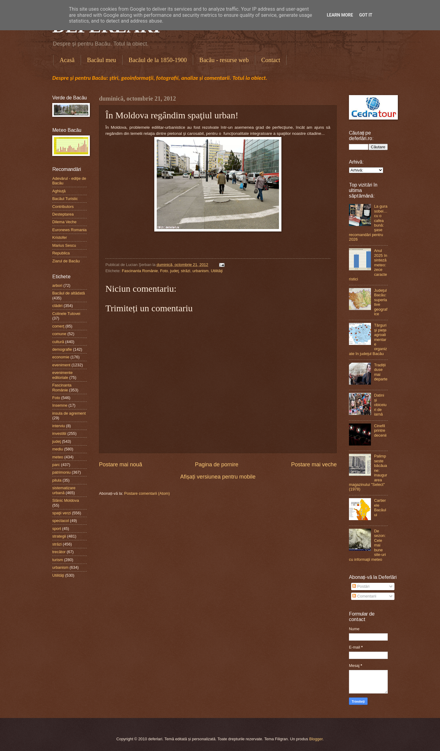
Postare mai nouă (120, 464)
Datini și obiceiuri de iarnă (380, 404)
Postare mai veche (314, 464)
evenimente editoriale (62, 374)
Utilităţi (217, 270)
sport (56, 528)
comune (59, 333)
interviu (58, 426)
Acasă (67, 60)
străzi (185, 270)
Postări (360, 586)
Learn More (340, 15)
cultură (58, 341)
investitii (59, 433)
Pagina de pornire (216, 464)
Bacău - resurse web (224, 60)
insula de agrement (69, 413)
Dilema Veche (64, 222)
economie (60, 357)
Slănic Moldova (65, 500)
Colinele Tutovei (66, 313)
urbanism (201, 270)
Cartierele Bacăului (380, 507)
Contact (270, 60)
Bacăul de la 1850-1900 (158, 60)
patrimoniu (61, 472)
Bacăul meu (101, 60)
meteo (57, 457)
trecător (59, 551)
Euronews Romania (69, 230)
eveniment (61, 365)
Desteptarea (63, 214)
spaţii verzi (61, 513)
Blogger (316, 739)
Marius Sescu (64, 245)
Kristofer (59, 237)
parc (56, 464)
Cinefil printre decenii (380, 431)
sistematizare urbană (63, 490)
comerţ (58, 326)
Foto (164, 270)
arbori (57, 285)
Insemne (59, 405)
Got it (365, 15)
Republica (61, 253)
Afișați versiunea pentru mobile (217, 477)
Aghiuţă (59, 191)
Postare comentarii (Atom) (147, 493)
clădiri (57, 305)
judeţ (174, 270)
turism (57, 559)
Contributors (63, 206)
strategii (59, 536)
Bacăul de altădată (68, 293)
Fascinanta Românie (140, 270)
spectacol (60, 520)
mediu (57, 449)
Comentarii (364, 596)
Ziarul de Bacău (66, 261)
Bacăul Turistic (65, 198)
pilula (56, 480)
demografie (62, 349)
